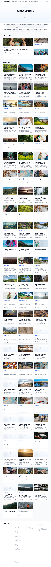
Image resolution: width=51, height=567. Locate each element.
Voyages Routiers (17, 562)
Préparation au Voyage (10, 27)
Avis (15, 561)
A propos (27, 524)
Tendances (34, 27)
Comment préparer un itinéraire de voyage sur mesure (42, 529)
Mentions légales (28, 527)
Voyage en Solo (8, 26)
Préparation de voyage (25, 26)
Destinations (40, 1)
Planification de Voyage (33, 26)
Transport (16, 557)
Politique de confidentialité (29, 528)
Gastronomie (16, 558)
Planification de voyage (21, 1)
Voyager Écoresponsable (8, 29)
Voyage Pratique (45, 24)
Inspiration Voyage (30, 29)
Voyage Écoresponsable (27, 27)
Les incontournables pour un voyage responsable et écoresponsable (43, 528)
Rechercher (46, 1)
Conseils (45, 29)
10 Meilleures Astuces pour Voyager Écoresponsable (42, 530)
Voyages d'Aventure (41, 27)
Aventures (19, 26)
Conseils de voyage (22, 29)
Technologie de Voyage (19, 27)
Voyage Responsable (14, 1)
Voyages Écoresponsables (34, 1)
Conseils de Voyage (27, 1)
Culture (41, 29)
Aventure (14, 26)
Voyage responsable (42, 26)
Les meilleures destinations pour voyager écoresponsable (42, 531)
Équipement (36, 29)
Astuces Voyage (15, 29)
